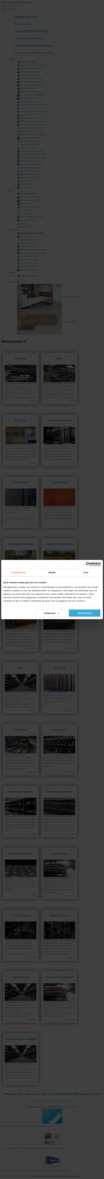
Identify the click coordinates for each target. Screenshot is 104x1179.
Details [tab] (52, 572)
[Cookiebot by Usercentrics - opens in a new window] (88, 564)
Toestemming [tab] (18, 572)
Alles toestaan (84, 613)
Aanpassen (51, 613)
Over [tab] (85, 572)
